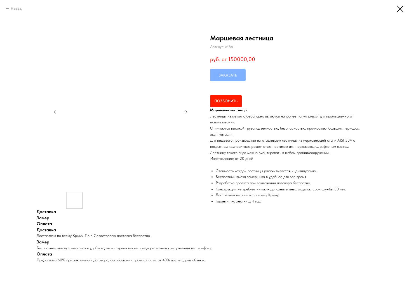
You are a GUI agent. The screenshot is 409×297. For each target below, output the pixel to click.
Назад (16, 8)
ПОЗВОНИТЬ (226, 101)
